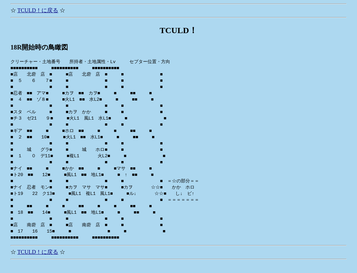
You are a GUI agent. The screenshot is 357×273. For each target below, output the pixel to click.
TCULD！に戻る (37, 10)
